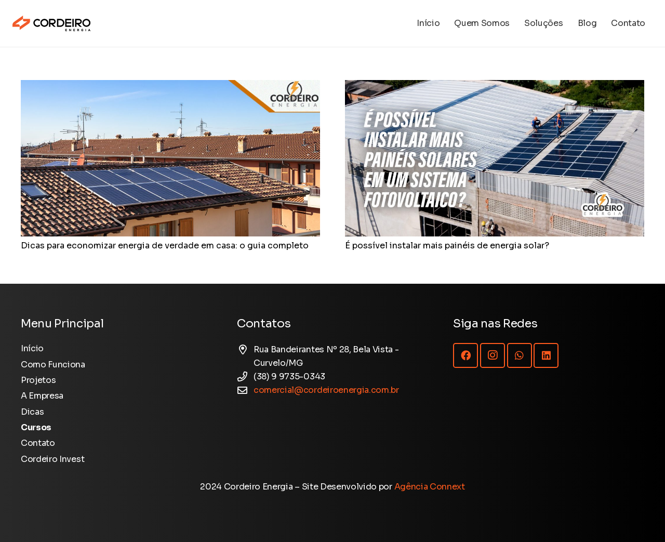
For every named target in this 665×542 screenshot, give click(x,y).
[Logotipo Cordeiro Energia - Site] (51, 23)
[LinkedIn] (546, 355)
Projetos (38, 380)
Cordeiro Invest (52, 459)
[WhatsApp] (519, 355)
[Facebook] (465, 355)
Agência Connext (429, 486)
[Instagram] (492, 355)
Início (32, 348)
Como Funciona (53, 364)
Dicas (32, 411)
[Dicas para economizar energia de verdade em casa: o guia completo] (170, 86)
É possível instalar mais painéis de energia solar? (447, 245)
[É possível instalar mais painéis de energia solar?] (494, 86)
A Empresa (42, 395)
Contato (38, 443)
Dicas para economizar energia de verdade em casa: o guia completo (165, 245)
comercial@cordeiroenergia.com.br (326, 390)
